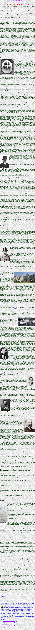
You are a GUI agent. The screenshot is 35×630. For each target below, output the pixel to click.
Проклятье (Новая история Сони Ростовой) (8, 621)
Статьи (14, 0)
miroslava (9, 606)
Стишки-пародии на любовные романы (8, 625)
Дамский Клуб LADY (21, 0)
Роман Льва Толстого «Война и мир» (7, 622)
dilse (8, 602)
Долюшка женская (5, 624)
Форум (16, 0)
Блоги (11, 0)
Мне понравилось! (17, 595)
